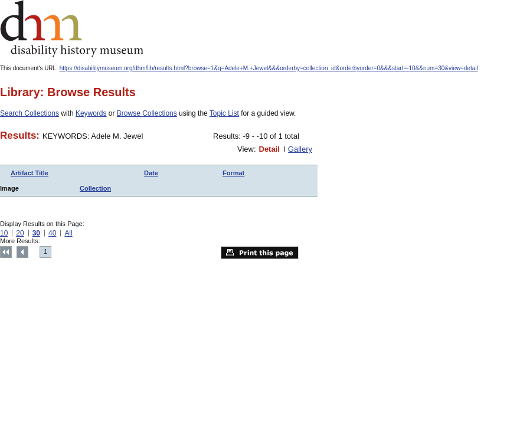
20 (20, 233)
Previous (22, 252)
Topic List (224, 113)
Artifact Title (29, 172)
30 (36, 233)
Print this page (260, 252)
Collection (95, 188)
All (68, 233)
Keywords (91, 113)
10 (4, 233)
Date (151, 172)
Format (233, 172)
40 (52, 233)
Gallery (300, 149)
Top (6, 252)
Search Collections (29, 113)
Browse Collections (147, 113)
